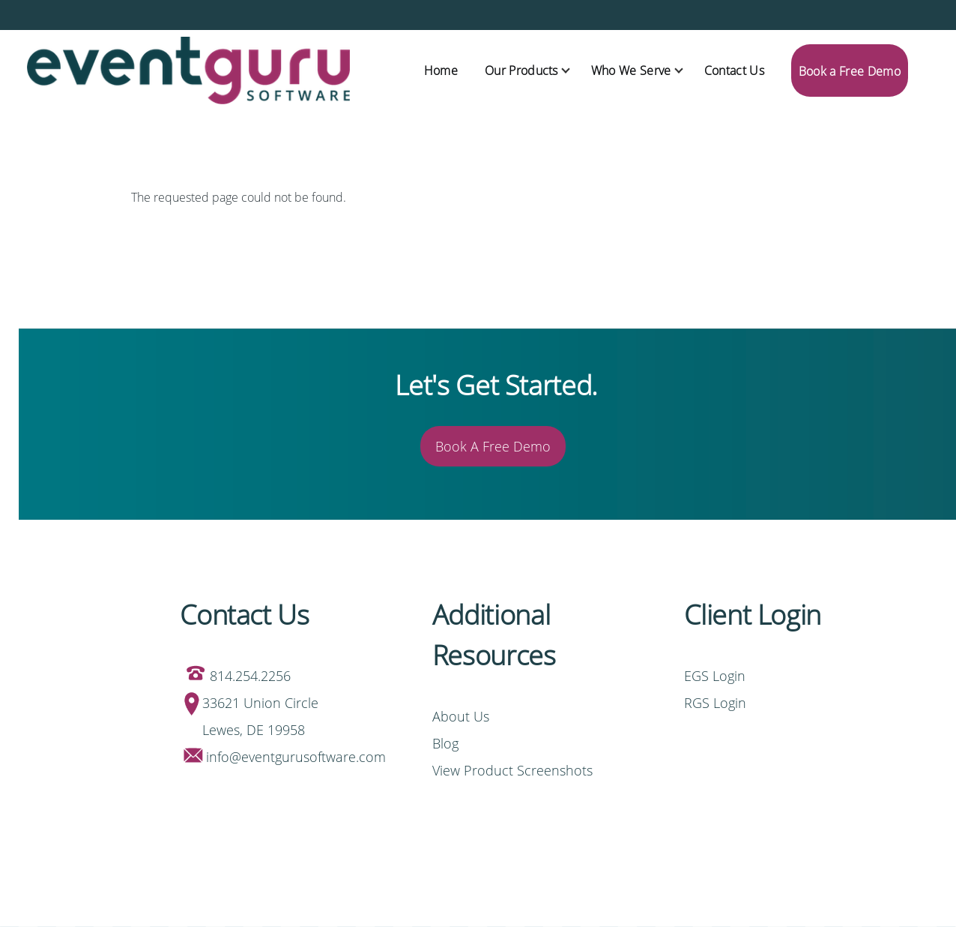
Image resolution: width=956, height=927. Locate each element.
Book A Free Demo (493, 446)
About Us (460, 716)
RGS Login (715, 703)
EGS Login (716, 676)
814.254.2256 (250, 676)
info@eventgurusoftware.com (296, 757)
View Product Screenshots (512, 770)
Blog (445, 743)
